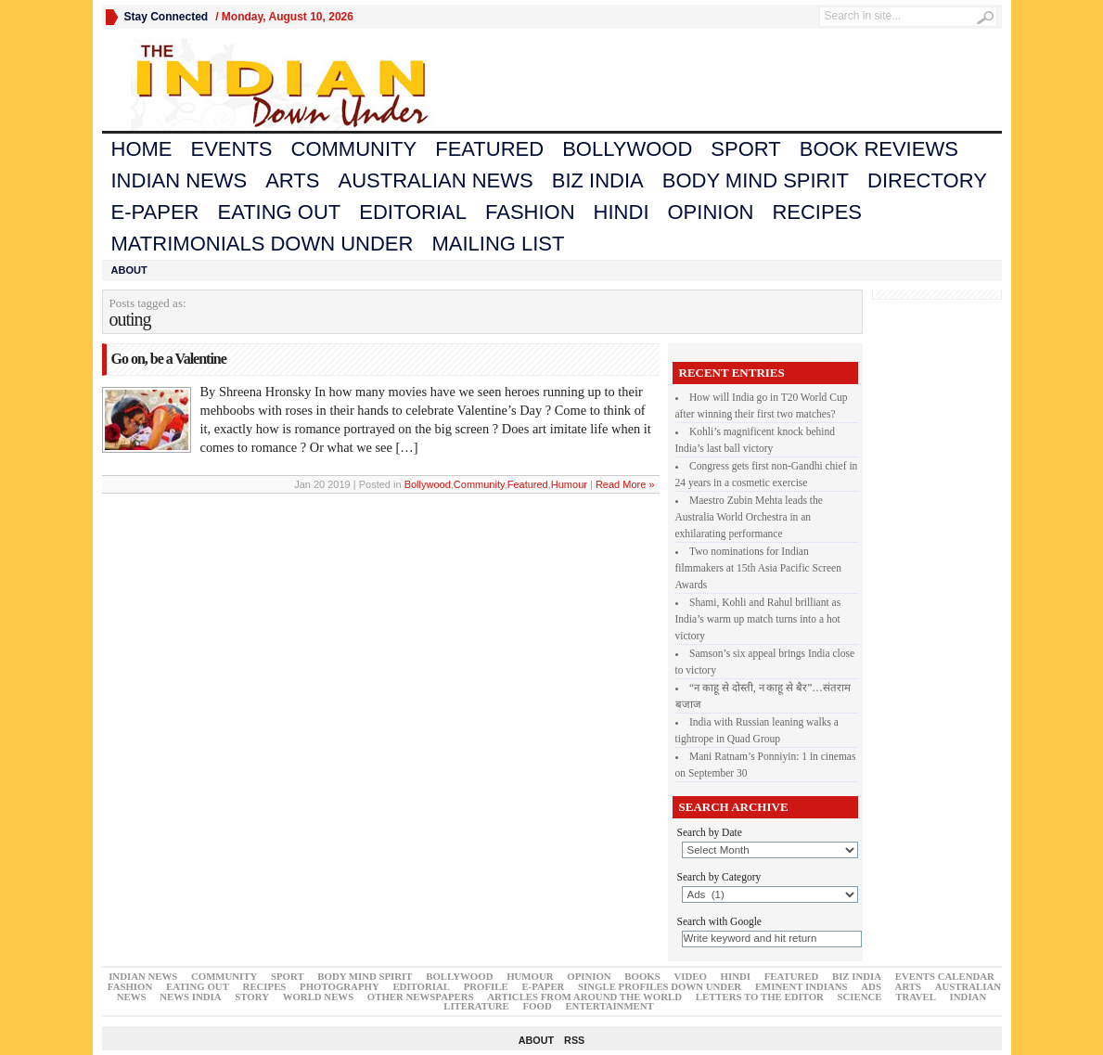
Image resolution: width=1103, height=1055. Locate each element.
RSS (574, 1040)
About (129, 270)
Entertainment (609, 1005)
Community (354, 149)
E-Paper (155, 212)
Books (642, 976)
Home (142, 149)
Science (860, 996)
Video (689, 976)
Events (232, 149)
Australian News (435, 180)
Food (537, 1005)
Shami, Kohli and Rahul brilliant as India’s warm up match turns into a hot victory (758, 619)
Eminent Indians (801, 986)
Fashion (530, 212)
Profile (486, 986)
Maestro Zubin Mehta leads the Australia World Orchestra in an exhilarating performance (749, 517)
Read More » (625, 484)
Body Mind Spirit (755, 180)
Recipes (817, 212)
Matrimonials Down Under (262, 243)
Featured (489, 149)
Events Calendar (944, 976)
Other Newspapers (420, 996)
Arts (292, 180)
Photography (339, 986)
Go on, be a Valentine (168, 359)
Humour (569, 484)
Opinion (711, 212)
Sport (745, 149)
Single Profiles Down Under (659, 986)
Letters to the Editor (760, 996)
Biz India (598, 180)
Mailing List (497, 243)
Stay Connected (166, 16)
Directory (927, 180)
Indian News (179, 180)
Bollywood (627, 149)
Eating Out (278, 212)
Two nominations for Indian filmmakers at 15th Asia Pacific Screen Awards (758, 568)
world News (318, 996)
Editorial (413, 212)
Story (252, 996)
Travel (915, 996)
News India (190, 996)
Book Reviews (879, 149)
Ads (871, 986)
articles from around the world (584, 996)
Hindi (621, 212)
